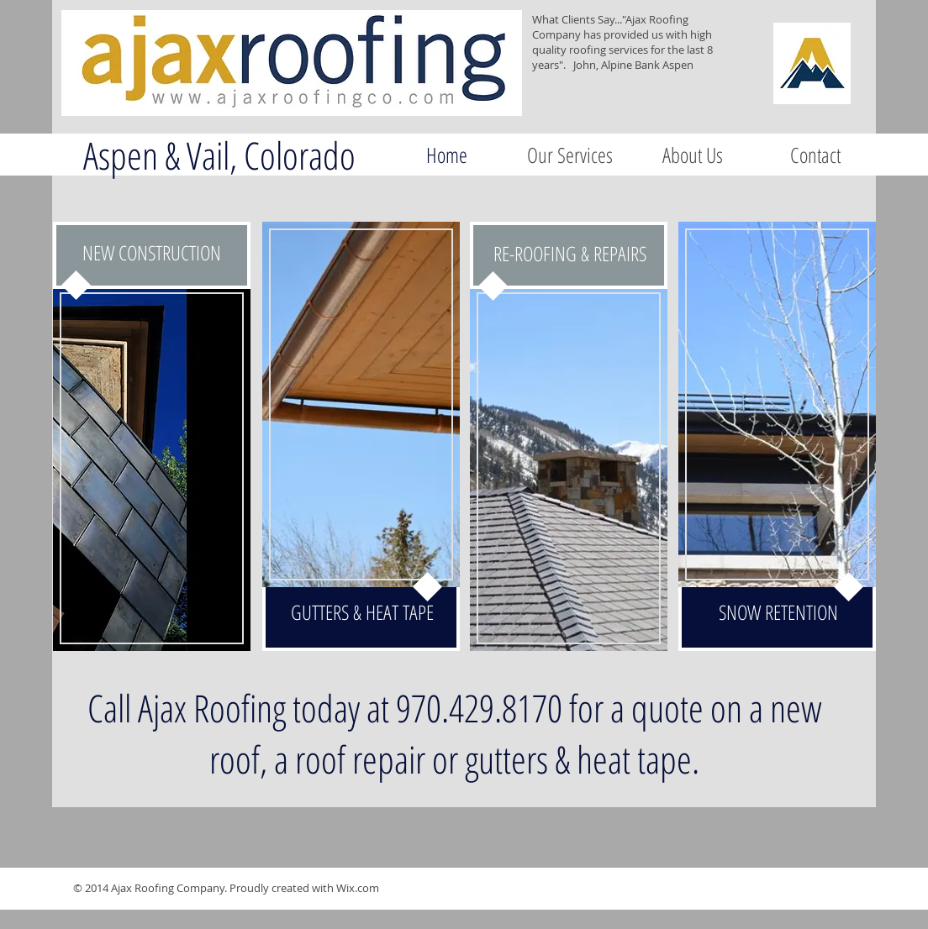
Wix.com (357, 887)
